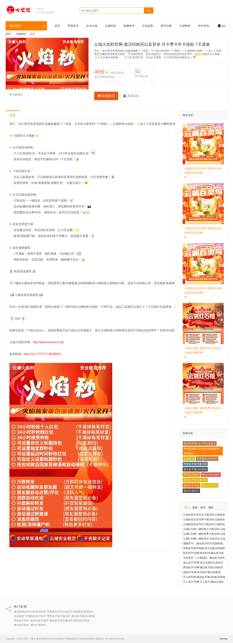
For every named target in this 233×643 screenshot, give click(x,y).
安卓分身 (91, 25)
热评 (203, 507)
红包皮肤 (147, 25)
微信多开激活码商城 (195, 469)
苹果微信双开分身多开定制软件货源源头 (202, 451)
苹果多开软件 (191, 474)
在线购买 (106, 96)
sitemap (223, 638)
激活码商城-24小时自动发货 (200, 443)
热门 (187, 507)
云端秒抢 (184, 25)
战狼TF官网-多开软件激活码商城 (202, 572)
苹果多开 (73, 25)
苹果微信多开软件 (207, 458)
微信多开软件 (209, 485)
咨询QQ (131, 96)
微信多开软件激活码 (195, 480)
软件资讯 (203, 25)
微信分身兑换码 (211, 474)
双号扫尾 (166, 25)
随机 (210, 507)
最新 (195, 507)
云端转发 (110, 25)
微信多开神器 (191, 485)
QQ (222, 25)
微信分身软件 (191, 490)
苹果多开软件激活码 (195, 463)
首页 (57, 25)
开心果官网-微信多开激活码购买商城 (204, 577)
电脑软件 (129, 25)
